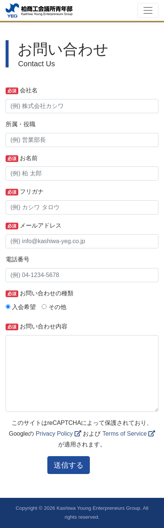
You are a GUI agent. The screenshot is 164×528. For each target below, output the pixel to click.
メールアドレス (34, 225)
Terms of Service (128, 433)
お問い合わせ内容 (36, 326)
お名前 (22, 158)
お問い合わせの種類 (39, 293)
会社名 (22, 90)
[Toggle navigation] (148, 10)
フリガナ (25, 191)
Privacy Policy (58, 433)
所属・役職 (20, 124)
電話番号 (17, 259)
